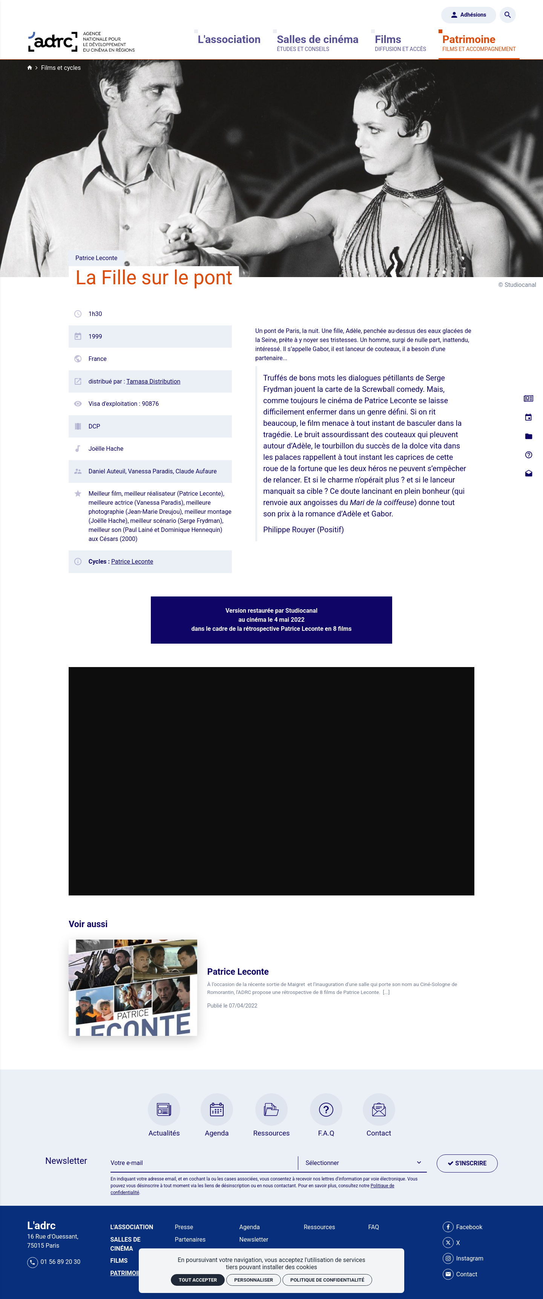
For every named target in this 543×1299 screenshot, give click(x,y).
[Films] (400, 42)
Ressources (319, 1227)
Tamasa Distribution (153, 381)
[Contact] (528, 474)
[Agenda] (528, 417)
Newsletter (253, 1239)
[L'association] (229, 42)
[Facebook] (462, 1227)
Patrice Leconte (132, 561)
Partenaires (190, 1239)
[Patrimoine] (479, 42)
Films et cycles (61, 67)
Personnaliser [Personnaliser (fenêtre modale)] (253, 1280)
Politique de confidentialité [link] (327, 1280)
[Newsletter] (204, 1163)
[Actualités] (528, 399)
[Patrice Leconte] (271, 987)
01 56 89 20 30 (53, 1261)
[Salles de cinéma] (318, 42)
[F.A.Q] (528, 455)
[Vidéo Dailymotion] (271, 781)
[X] (451, 1243)
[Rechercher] (508, 15)
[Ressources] (528, 436)
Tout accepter (198, 1280)
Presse (184, 1227)
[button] (362, 1163)
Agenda (249, 1227)
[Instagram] (463, 1258)
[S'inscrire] (467, 1163)
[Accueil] (81, 40)
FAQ (373, 1227)
